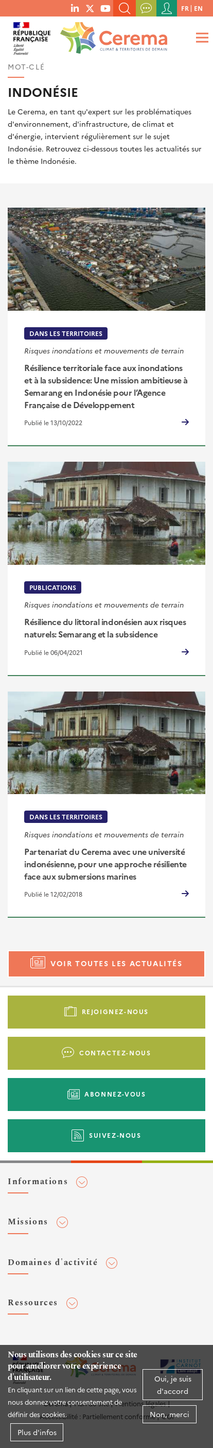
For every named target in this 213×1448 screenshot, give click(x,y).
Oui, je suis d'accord (172, 1384)
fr (185, 8)
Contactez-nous (115, 1052)
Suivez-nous (115, 1135)
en (198, 8)
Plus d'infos (37, 1432)
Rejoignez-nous (115, 1011)
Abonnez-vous (115, 1093)
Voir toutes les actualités (116, 963)
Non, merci (169, 1414)
